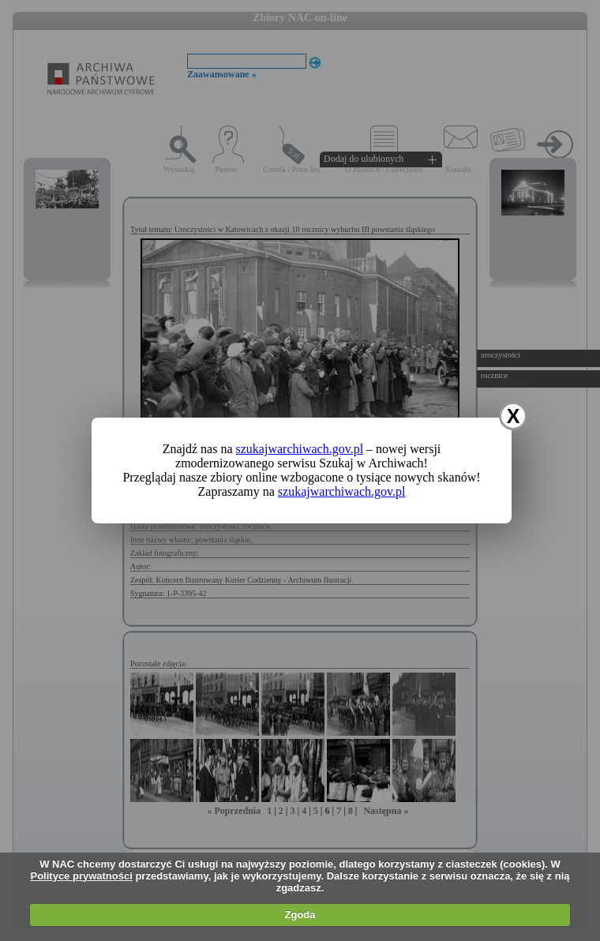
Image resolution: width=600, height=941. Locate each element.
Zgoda (300, 914)
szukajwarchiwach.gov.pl (300, 449)
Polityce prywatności (81, 876)
